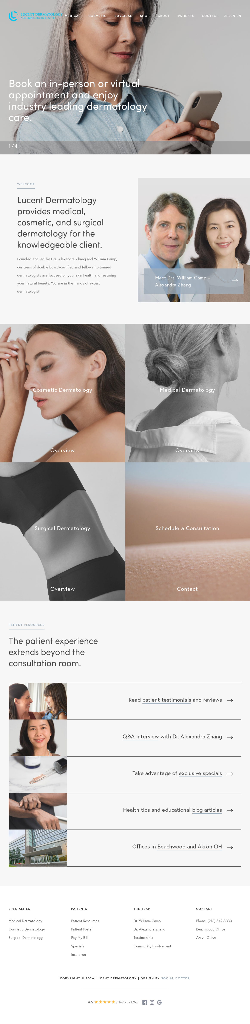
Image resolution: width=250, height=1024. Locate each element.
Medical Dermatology (25, 920)
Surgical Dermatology (26, 937)
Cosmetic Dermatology (27, 929)
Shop (145, 16)
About (164, 16)
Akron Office (206, 937)
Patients (186, 16)
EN (239, 16)
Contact (210, 16)
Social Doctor (175, 978)
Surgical (123, 16)
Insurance (78, 954)
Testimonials (143, 937)
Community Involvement (152, 946)
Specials (77, 946)
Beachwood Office (210, 929)
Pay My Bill (79, 937)
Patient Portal (82, 929)
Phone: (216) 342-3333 (214, 920)
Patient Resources (85, 920)
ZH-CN (229, 16)
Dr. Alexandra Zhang (149, 929)
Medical (72, 16)
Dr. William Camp (147, 920)
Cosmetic (97, 16)
